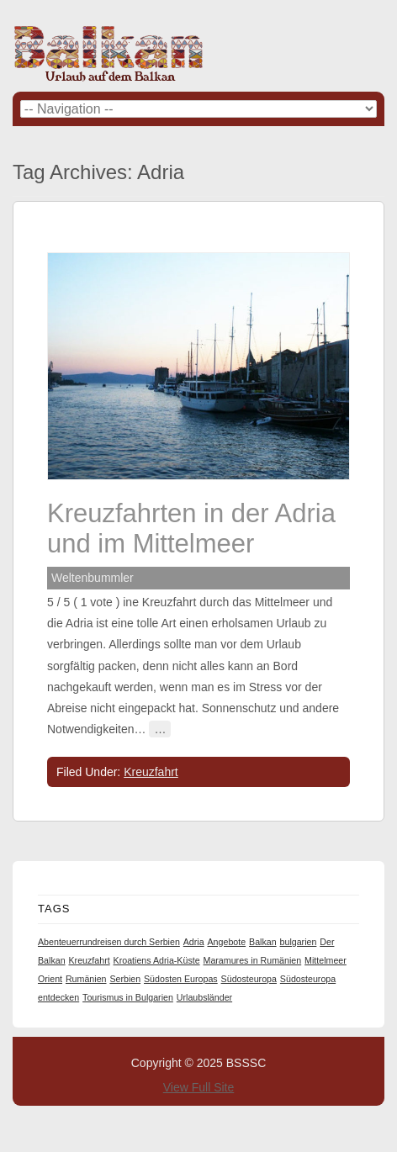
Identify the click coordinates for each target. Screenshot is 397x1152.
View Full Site (199, 1087)
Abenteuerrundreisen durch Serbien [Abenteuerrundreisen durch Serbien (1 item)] (109, 942)
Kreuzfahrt (151, 772)
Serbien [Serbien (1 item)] (124, 979)
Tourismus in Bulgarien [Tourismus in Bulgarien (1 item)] (127, 997)
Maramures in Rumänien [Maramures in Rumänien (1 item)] (253, 960)
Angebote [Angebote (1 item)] (227, 942)
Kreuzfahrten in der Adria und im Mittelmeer (191, 528)
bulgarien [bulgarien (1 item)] (298, 942)
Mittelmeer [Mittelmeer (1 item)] (325, 960)
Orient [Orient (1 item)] (50, 979)
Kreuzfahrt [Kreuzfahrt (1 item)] (88, 960)
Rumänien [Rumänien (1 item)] (86, 979)
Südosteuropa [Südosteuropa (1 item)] (249, 979)
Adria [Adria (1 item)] (193, 942)
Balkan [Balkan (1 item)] (263, 942)
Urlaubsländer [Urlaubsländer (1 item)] (204, 997)
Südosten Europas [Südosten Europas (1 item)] (181, 979)
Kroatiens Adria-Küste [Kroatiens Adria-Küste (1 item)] (157, 960)
